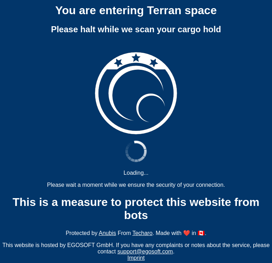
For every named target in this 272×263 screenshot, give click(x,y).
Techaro (142, 233)
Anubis (107, 233)
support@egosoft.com (145, 251)
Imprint (136, 258)
